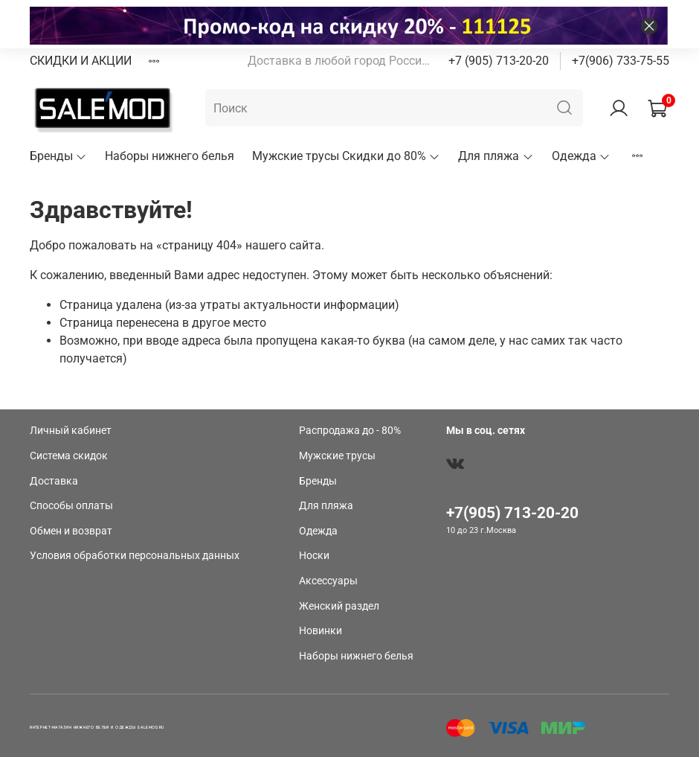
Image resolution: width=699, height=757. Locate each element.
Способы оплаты (71, 505)
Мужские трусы (337, 456)
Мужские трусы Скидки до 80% (346, 156)
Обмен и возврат (71, 531)
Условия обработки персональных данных (134, 555)
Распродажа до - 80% (350, 430)
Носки (314, 555)
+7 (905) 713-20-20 (498, 61)
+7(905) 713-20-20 (512, 513)
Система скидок (69, 456)
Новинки (320, 631)
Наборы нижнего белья (169, 156)
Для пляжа (495, 156)
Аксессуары (328, 581)
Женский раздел (339, 606)
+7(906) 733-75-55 (620, 61)
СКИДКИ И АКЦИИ (81, 61)
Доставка (54, 481)
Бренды (58, 156)
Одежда (581, 156)
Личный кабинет (71, 430)
